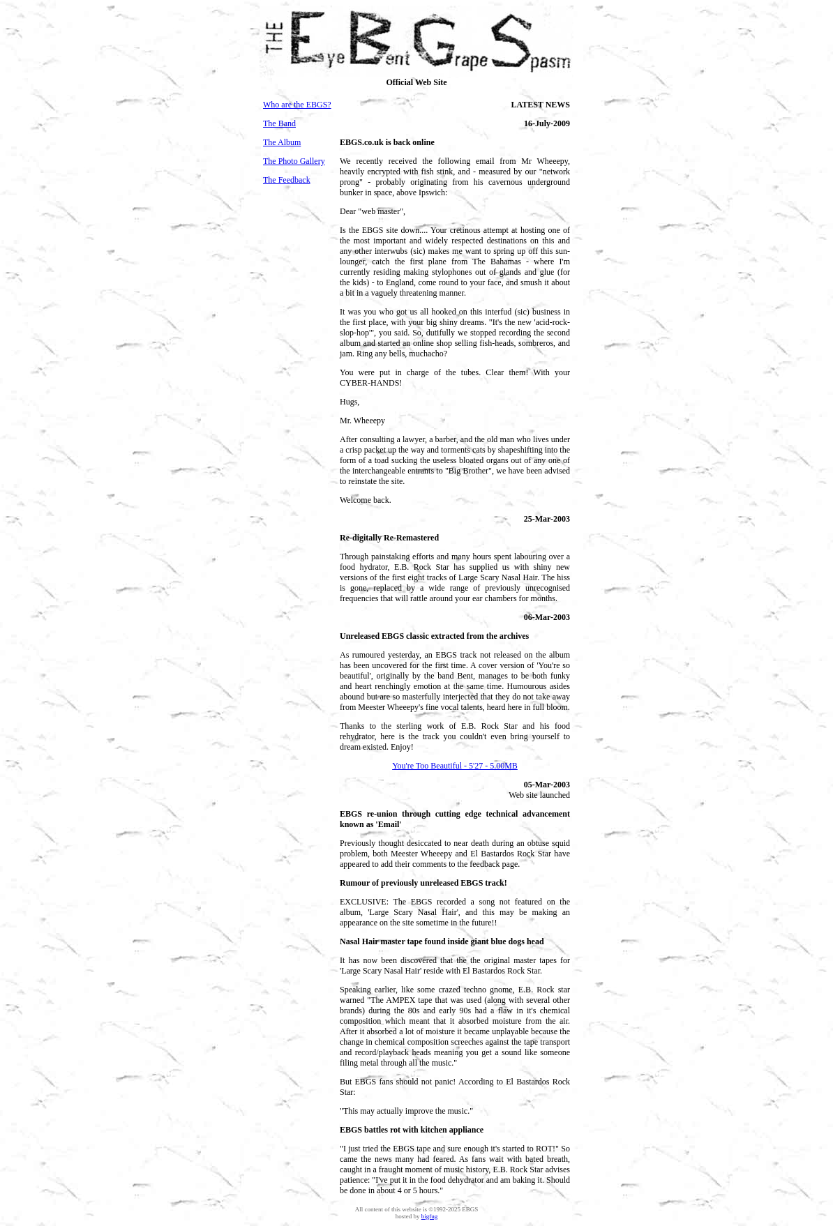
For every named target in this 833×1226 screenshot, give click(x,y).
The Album (282, 142)
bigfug (429, 1216)
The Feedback (286, 180)
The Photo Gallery (294, 161)
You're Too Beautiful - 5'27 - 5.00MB (455, 766)
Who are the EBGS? (297, 104)
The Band (279, 123)
